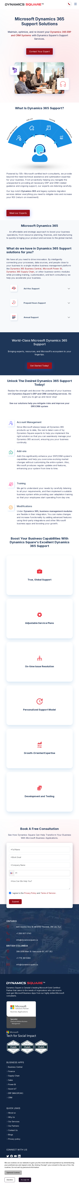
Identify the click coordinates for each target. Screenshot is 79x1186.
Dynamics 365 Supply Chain (20, 271)
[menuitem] (69, 4)
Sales (10, 1080)
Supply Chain (14, 1075)
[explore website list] (75, 4)
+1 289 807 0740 (23, 933)
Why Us (11, 1117)
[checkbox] (10, 893)
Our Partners (13, 1126)
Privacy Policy (30, 893)
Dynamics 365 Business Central (25, 268)
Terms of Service (48, 893)
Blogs (10, 1134)
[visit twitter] (7, 1156)
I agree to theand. (34, 893)
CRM (10, 1097)
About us (12, 1112)
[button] (11, 873)
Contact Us (13, 1130)
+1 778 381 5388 (23, 958)
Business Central (15, 1067)
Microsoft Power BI (52, 268)
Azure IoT (12, 1088)
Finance (11, 1071)
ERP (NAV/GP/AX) (15, 1093)
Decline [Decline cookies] (10, 1180)
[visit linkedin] (19, 1156)
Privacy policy (14, 1139)
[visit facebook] (11, 1156)
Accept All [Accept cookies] (25, 1180)
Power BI (12, 1084)
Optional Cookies (13, 1173)
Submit (15, 901)
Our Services (13, 1121)
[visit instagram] (15, 1156)
